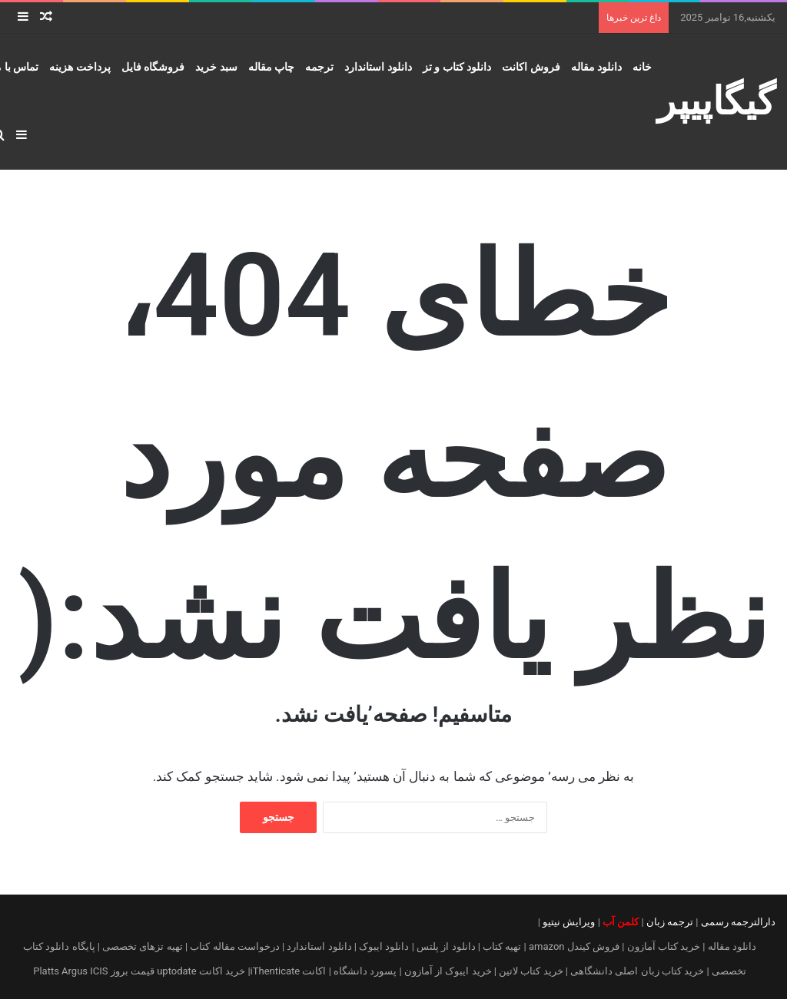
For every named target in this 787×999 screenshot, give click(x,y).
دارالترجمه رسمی (738, 922)
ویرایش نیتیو (569, 922)
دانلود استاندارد (377, 67)
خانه (642, 67)
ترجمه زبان (669, 922)
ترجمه (319, 67)
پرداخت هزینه (79, 67)
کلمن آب (621, 922)
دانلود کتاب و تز (457, 67)
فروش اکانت (531, 67)
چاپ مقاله (271, 67)
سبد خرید (216, 67)
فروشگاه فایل (152, 67)
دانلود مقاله (596, 67)
